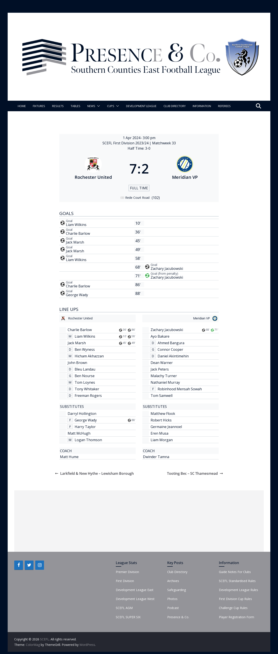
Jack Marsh (75, 242)
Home (22, 106)
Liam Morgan (162, 439)
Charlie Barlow (78, 233)
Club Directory (175, 106)
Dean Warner (162, 362)
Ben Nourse (85, 375)
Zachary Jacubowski (167, 268)
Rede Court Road (137, 197)
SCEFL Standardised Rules (237, 581)
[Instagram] (39, 565)
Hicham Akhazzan (89, 356)
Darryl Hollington (82, 413)
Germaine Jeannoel (166, 426)
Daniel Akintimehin (173, 356)
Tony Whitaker (87, 389)
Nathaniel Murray (165, 382)
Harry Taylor (85, 426)
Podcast (173, 608)
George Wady (77, 294)
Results (58, 106)
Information (202, 106)
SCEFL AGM (124, 608)
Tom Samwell (161, 395)
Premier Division (127, 572)
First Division (125, 581)
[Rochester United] (93, 168)
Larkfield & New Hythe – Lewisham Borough (94, 473)
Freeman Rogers (88, 395)
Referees (224, 106)
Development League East (134, 590)
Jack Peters (160, 369)
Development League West (135, 599)
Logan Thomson (88, 439)
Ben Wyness (85, 349)
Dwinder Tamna (156, 456)
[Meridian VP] (185, 168)
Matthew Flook (163, 413)
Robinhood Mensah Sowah (180, 389)
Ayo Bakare (160, 336)
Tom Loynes (85, 382)
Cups (110, 106)
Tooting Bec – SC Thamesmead (195, 473)
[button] (97, 106)
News (91, 106)
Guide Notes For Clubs (235, 572)
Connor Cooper (170, 349)
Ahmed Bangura (171, 342)
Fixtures (39, 106)
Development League (141, 106)
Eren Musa (159, 433)
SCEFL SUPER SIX (128, 617)
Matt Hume (69, 456)
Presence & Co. (178, 617)
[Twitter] (29, 565)
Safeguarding (176, 590)
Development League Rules (238, 590)
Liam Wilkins (76, 224)
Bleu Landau (85, 369)
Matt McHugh (79, 433)
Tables (75, 106)
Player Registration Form (236, 617)
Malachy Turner (164, 375)
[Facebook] (18, 565)
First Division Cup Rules (235, 599)
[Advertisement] (139, 521)
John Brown (77, 362)
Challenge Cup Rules (233, 608)
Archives (173, 581)
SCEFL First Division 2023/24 (125, 143)
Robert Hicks (161, 420)
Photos (172, 599)
